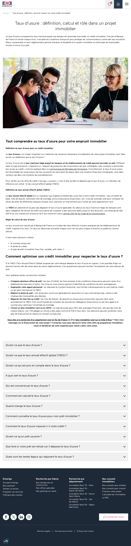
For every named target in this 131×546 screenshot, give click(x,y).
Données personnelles (63, 531)
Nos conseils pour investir (114, 488)
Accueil (6, 13)
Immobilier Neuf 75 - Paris (81, 485)
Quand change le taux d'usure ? (24, 406)
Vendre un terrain (11, 489)
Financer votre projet (111, 491)
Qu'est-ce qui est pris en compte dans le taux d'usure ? (38, 365)
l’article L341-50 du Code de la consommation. (84, 213)
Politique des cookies (12, 495)
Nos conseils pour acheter (114, 485)
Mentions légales (43, 531)
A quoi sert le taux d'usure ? (22, 375)
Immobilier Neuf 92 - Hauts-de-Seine (78, 489)
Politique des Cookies (85, 531)
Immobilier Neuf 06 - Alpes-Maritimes (82, 506)
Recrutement (9, 486)
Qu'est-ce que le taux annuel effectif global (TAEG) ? (37, 355)
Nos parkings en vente (46, 491)
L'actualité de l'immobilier (114, 494)
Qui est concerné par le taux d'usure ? (28, 385)
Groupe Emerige (10, 483)
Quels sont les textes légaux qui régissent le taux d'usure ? (40, 456)
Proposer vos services (13, 492)
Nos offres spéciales (45, 488)
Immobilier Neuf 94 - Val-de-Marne (81, 500)
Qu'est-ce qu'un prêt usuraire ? (24, 436)
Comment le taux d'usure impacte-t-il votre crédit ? (36, 426)
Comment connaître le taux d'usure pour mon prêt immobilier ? (43, 416)
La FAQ (105, 498)
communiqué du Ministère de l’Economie (68, 169)
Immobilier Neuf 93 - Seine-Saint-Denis (82, 495)
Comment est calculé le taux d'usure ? (28, 395)
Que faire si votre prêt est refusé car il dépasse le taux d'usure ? (43, 446)
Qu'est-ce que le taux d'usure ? (24, 345)
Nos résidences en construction (44, 484)
